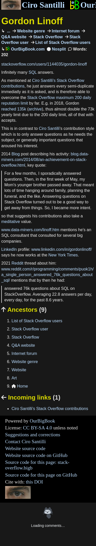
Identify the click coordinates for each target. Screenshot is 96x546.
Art (14, 378)
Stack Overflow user (30, 329)
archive (35, 109)
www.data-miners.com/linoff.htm (30, 230)
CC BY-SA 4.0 (37, 427)
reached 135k (13, 109)
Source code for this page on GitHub (41, 475)
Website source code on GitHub (36, 455)
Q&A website (23, 345)
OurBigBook (42, 421)
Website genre (30, 31)
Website (19, 370)
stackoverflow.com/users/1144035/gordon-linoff (44, 64)
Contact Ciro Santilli (25, 441)
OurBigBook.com (25, 49)
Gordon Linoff (32, 21)
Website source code (25, 448)
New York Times (63, 255)
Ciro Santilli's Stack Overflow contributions (50, 408)
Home (20, 386)
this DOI (34, 482)
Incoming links (30, 397)
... (8, 31)
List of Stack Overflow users (62, 42)
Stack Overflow (47, 37)
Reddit (17, 263)
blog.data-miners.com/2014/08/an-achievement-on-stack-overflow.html (45, 160)
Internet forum (65, 31)
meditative (10, 221)
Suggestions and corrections (32, 434)
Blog (16, 154)
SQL (33, 72)
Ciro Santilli (33, 5)
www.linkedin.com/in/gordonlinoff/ (61, 249)
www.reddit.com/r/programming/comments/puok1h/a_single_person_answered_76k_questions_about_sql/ (47, 275)
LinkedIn (9, 249)
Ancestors (24, 309)
